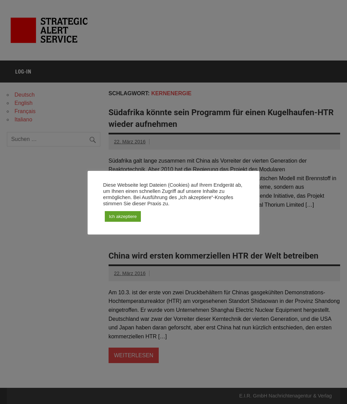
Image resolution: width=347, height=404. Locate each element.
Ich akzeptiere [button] (123, 216)
